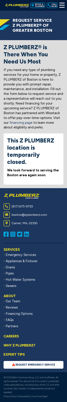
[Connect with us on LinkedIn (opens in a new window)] (27, 234)
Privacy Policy (10, 396)
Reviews (12, 307)
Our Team (13, 301)
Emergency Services (21, 255)
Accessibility (24, 396)
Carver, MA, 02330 (21, 223)
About (10, 296)
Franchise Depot (40, 396)
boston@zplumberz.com (25, 215)
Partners (12, 326)
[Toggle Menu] (61, 5)
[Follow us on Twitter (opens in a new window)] (20, 234)
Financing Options (19, 314)
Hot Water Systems (20, 280)
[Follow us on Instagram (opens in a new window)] (13, 234)
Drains (10, 267)
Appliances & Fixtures (21, 261)
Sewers (11, 286)
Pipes (10, 273)
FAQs (10, 320)
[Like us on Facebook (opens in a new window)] (7, 234)
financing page (21, 123)
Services (12, 250)
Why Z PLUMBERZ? (19, 345)
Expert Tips (14, 354)
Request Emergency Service (33, 364)
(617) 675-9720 (18, 206)
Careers (11, 336)
